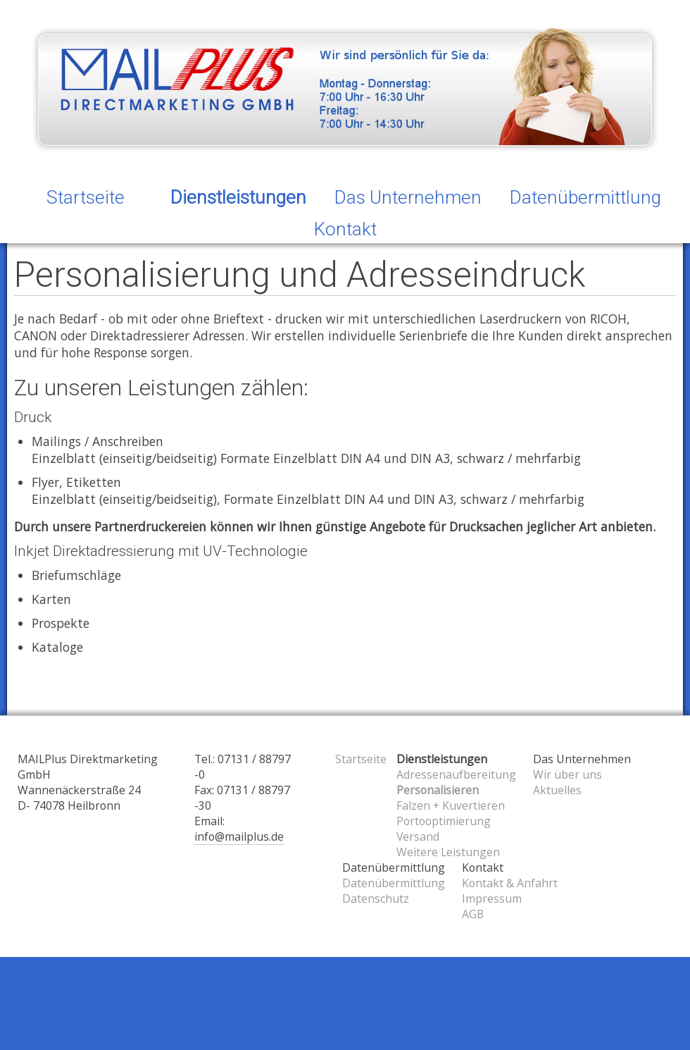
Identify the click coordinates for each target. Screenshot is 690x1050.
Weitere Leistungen (448, 852)
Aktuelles (557, 790)
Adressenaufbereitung (456, 774)
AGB (473, 914)
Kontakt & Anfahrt (510, 883)
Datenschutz (375, 898)
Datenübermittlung (393, 883)
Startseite (85, 197)
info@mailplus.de (239, 836)
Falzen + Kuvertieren (450, 805)
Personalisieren (437, 790)
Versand (417, 836)
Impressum (492, 898)
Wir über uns (567, 774)
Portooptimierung (443, 821)
